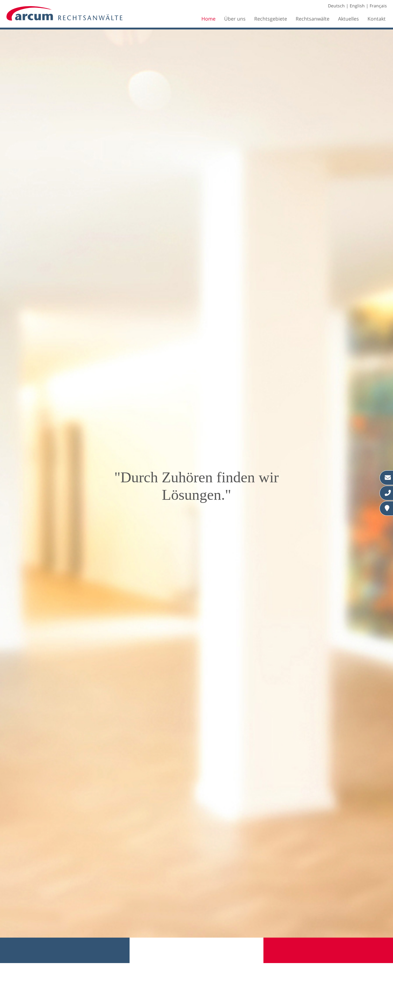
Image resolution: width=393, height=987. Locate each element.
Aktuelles (348, 18)
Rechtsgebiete (270, 18)
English (357, 6)
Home (208, 18)
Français (378, 6)
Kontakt (377, 18)
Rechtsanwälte (312, 18)
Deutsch (336, 6)
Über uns (235, 18)
